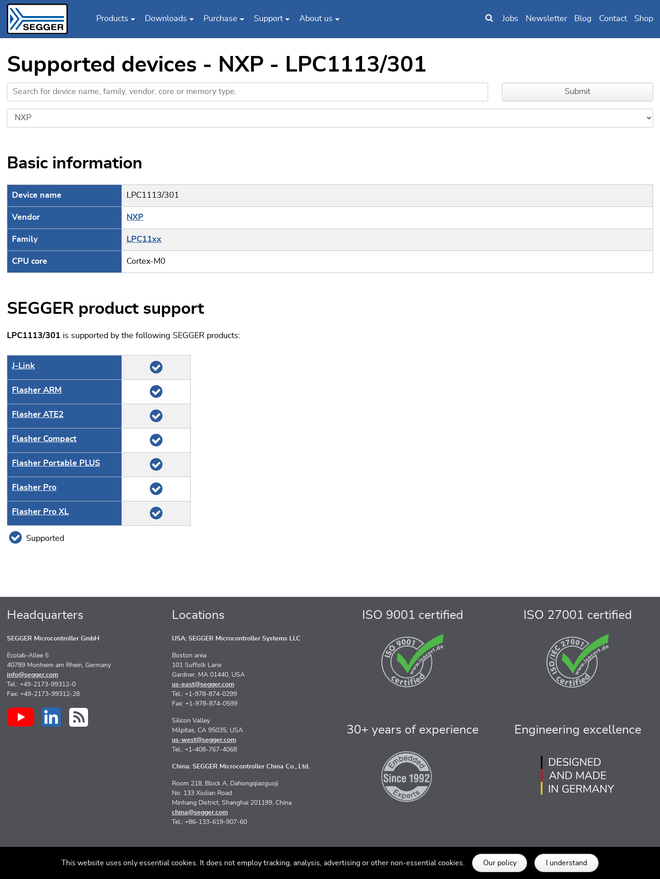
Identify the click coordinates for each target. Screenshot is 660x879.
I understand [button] (566, 863)
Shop (643, 19)
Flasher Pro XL (40, 512)
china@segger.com (200, 812)
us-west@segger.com (204, 740)
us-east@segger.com (203, 684)
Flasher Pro (34, 488)
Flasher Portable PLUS (56, 463)
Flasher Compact (44, 439)
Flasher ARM (37, 390)
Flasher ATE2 (38, 415)
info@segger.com (32, 675)
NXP (134, 217)
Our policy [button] (500, 863)
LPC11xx (143, 239)
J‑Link (23, 366)
